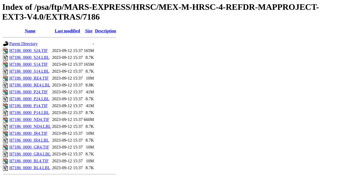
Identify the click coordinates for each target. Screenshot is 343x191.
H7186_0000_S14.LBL (29, 71)
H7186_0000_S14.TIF (28, 64)
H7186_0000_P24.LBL (29, 99)
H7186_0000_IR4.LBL (29, 140)
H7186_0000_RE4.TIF (29, 78)
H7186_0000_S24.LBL (29, 57)
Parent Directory (23, 43)
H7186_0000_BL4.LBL (29, 168)
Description (105, 31)
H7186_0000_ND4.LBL (30, 126)
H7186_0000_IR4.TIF (28, 133)
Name (30, 31)
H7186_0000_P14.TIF (28, 105)
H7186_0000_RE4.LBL (29, 85)
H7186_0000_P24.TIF (28, 92)
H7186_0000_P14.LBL (29, 112)
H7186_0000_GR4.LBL (30, 154)
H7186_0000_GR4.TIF (29, 147)
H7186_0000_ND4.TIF (29, 119)
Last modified (67, 31)
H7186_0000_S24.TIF (28, 50)
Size (89, 31)
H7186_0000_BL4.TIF (29, 161)
